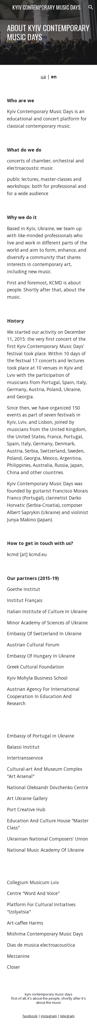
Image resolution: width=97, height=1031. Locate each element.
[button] (6, 7)
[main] (48, 32)
